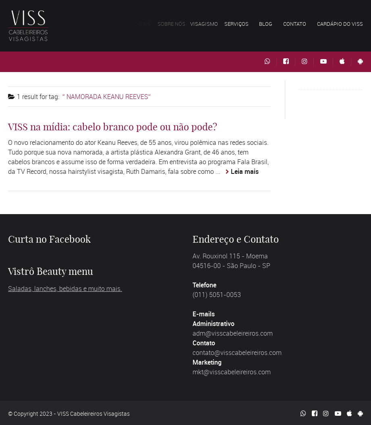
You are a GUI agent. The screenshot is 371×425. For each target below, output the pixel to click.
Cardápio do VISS (340, 23)
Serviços (240, 23)
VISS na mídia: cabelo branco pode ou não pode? (112, 127)
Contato (294, 23)
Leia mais (245, 171)
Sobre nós (175, 23)
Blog (265, 23)
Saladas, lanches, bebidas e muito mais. (65, 288)
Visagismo (209, 23)
